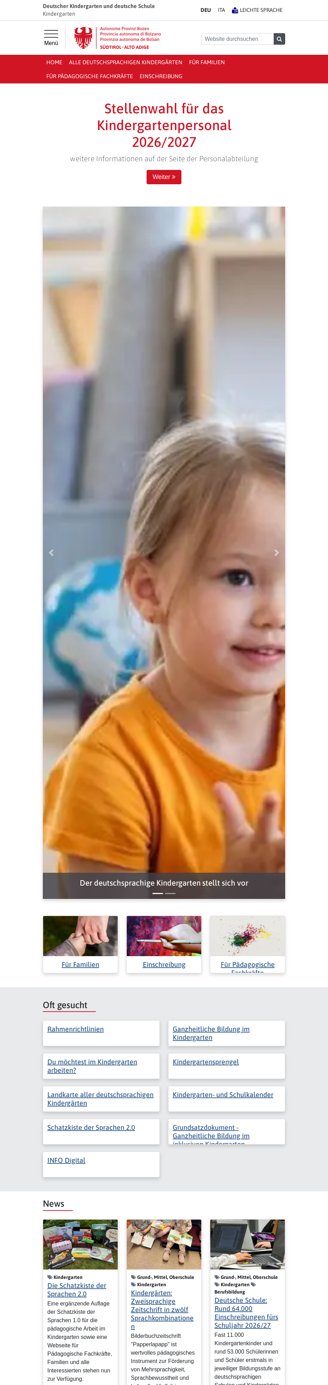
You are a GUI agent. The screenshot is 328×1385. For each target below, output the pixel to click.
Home (54, 62)
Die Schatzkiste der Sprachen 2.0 (76, 1289)
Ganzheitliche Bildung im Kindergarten (211, 1033)
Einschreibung (161, 76)
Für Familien (207, 62)
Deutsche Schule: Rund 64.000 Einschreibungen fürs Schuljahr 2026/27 (246, 1312)
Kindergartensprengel (206, 1062)
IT (221, 10)
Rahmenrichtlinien (75, 1029)
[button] (164, 883)
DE (206, 10)
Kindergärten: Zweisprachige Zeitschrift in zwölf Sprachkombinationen (162, 1309)
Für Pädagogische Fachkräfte (89, 76)
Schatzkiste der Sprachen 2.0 (91, 1127)
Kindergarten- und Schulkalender (223, 1094)
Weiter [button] (164, 176)
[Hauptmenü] (51, 38)
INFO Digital (66, 1160)
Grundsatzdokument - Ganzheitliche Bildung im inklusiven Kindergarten (211, 1135)
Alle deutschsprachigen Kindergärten (125, 62)
